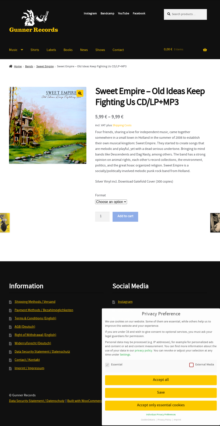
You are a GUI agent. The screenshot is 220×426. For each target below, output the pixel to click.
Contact (118, 50)
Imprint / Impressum (29, 368)
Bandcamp (107, 13)
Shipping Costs (122, 125)
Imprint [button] (177, 414)
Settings (125, 349)
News (84, 50)
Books (68, 50)
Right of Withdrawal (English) (35, 335)
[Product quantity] (102, 217)
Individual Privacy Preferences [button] (161, 409)
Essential (113, 359)
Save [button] (161, 387)
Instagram (90, 13)
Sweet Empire (45, 66)
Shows (100, 50)
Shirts (35, 50)
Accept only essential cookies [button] (161, 400)
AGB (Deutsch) (25, 327)
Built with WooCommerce (85, 401)
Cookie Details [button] (148, 414)
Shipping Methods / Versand (35, 302)
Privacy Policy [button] (164, 414)
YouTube (123, 13)
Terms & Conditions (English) (35, 318)
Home (18, 66)
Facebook (139, 13)
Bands (29, 66)
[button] (79, 93)
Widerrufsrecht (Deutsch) (33, 343)
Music (13, 50)
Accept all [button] (161, 375)
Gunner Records (33, 21)
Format (100, 195)
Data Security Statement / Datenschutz (42, 352)
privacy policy (143, 345)
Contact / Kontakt (27, 360)
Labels (51, 50)
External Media (201, 359)
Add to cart (125, 216)
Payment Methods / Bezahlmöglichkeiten (44, 310)
